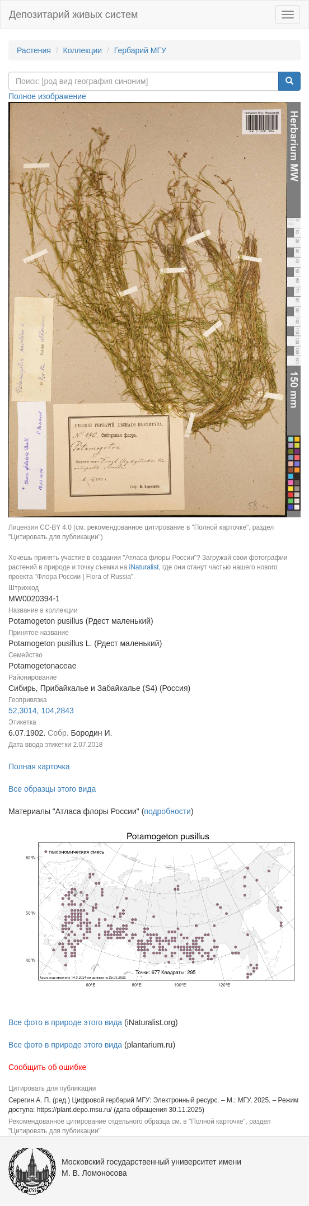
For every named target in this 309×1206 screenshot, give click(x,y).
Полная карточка (39, 766)
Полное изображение (47, 96)
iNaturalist (144, 567)
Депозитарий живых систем (73, 14)
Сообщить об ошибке (47, 1067)
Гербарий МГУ (140, 50)
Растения (34, 50)
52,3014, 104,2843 (41, 710)
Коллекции (82, 50)
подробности (167, 811)
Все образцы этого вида (52, 788)
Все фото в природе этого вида (65, 1022)
